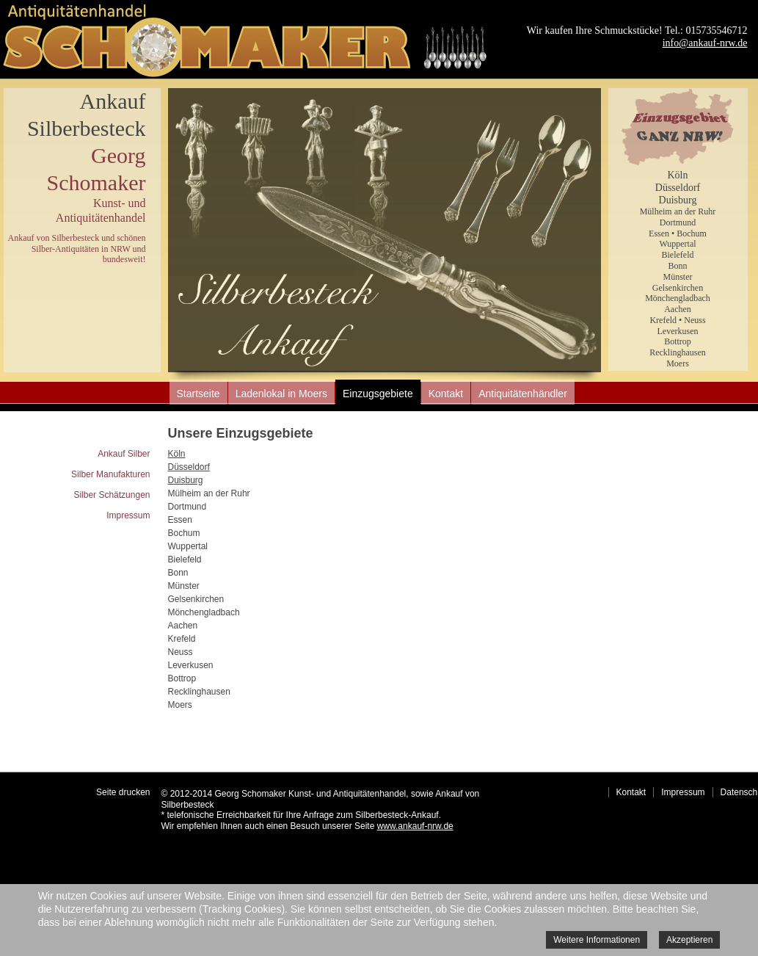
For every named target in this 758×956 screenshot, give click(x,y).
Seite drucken (123, 792)
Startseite (198, 393)
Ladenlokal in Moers (281, 393)
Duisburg (678, 200)
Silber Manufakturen (110, 474)
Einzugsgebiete (378, 393)
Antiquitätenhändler (522, 393)
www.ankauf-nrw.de (415, 826)
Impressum (128, 515)
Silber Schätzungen (111, 495)
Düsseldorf (677, 187)
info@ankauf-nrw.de (705, 42)
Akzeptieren (689, 940)
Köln (678, 175)
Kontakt (446, 393)
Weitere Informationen (596, 940)
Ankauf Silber (124, 454)
